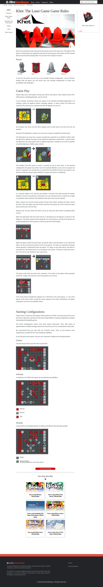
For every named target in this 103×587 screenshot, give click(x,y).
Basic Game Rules (8, 17)
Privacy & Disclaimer (73, 566)
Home (5, 5)
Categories (44, 2)
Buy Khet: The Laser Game (9, 21)
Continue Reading (45, 469)
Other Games (8, 32)
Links (8, 29)
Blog (32, 2)
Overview (8, 13)
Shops (51, 2)
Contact (70, 563)
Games (37, 2)
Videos (9, 26)
